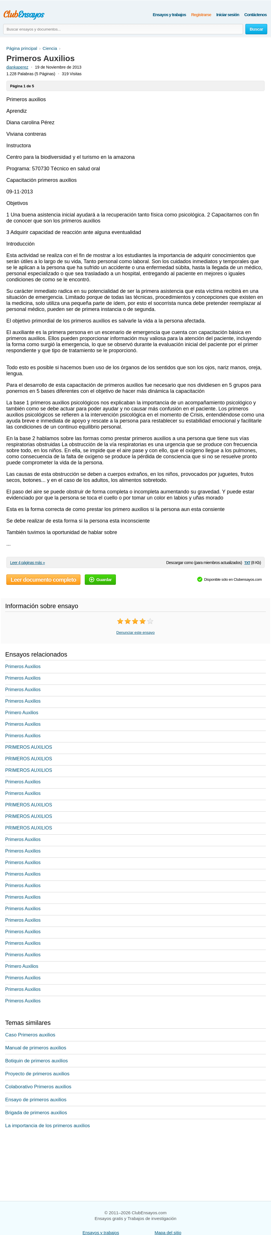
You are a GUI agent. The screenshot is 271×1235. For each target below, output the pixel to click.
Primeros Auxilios (23, 666)
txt (247, 562)
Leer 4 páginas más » (27, 562)
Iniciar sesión (227, 14)
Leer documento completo (43, 579)
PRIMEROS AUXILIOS (28, 747)
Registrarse (201, 14)
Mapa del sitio (168, 1232)
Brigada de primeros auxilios (36, 1112)
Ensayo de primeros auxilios (36, 1099)
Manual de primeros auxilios (35, 1048)
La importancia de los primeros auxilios (47, 1125)
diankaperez (17, 67)
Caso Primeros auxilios (30, 1035)
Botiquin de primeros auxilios (36, 1061)
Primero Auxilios (21, 712)
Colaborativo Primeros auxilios (38, 1086)
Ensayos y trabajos (169, 14)
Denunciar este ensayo (135, 632)
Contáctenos (255, 14)
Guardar (100, 579)
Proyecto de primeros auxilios (37, 1073)
